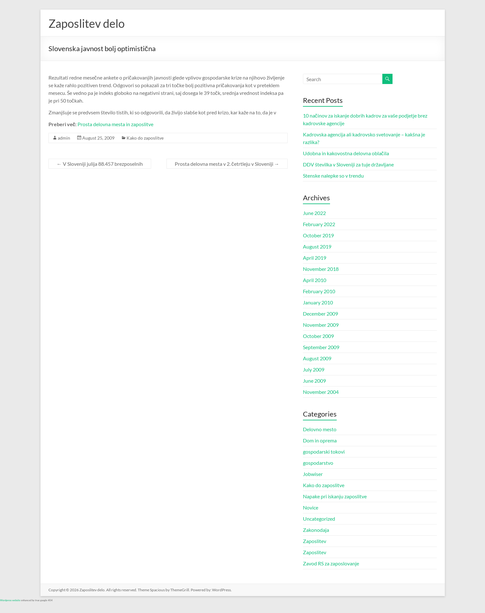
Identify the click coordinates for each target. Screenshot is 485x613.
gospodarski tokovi (324, 451)
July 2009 (313, 369)
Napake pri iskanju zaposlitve (335, 496)
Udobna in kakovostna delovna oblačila (346, 153)
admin (64, 138)
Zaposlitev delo (86, 23)
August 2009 (317, 358)
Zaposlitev (314, 541)
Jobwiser (313, 474)
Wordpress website (10, 600)
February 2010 (319, 291)
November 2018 (321, 269)
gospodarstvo (318, 463)
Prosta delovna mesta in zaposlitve (115, 124)
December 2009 (320, 313)
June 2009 (314, 381)
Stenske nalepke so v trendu (333, 175)
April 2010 (314, 280)
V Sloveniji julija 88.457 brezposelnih (100, 164)
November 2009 (321, 325)
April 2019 (314, 258)
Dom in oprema (320, 440)
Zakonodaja (316, 530)
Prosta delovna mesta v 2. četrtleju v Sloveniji (227, 164)
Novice (310, 507)
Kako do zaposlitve (145, 138)
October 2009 (318, 336)
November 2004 (321, 392)
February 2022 (319, 224)
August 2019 (317, 246)
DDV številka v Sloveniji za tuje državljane (348, 164)
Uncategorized (319, 519)
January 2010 (318, 302)
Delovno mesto (319, 429)
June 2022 (314, 213)
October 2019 (318, 235)
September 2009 (321, 347)
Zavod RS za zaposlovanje (331, 563)
